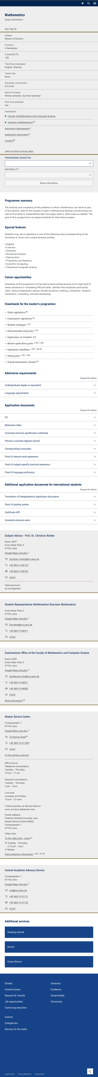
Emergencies (11, 1023)
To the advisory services (17, 755)
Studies (8, 983)
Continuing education (16, 1007)
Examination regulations (21, 318)
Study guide (18, 355)
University (55, 983)
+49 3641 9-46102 (18, 571)
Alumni (10, 946)
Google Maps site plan (17, 553)
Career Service (14, 961)
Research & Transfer (15, 995)
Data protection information (25, 854)
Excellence (56, 989)
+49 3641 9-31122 (18, 902)
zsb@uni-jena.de (18, 890)
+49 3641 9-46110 (18, 565)
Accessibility (39, 1074)
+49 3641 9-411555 (19, 743)
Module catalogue (18, 324)
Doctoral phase (12, 989)
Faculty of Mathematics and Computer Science (31, 116)
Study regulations (17, 312)
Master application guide (25, 343)
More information (15, 700)
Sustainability (57, 995)
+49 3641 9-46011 (18, 682)
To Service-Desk (18, 737)
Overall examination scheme (22, 362)
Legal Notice (9, 1074)
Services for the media (16, 1029)
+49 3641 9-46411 (18, 630)
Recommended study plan (22, 331)
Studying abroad (15, 932)
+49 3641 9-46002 (18, 688)
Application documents (18, 134)
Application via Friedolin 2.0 (21, 337)
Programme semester (18, 157)
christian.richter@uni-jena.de (24, 559)
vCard (12, 577)
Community (56, 1001)
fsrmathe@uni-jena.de (20, 624)
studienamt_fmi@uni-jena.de (24, 676)
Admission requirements (18, 128)
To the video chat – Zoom (19, 838)
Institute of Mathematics (21, 122)
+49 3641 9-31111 (18, 896)
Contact (10, 140)
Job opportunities (14, 1001)
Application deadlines (24, 349)
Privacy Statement (24, 1074)
